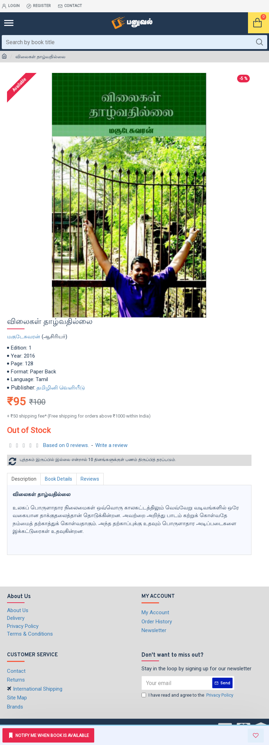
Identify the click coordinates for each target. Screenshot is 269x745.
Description (24, 479)
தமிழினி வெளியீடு (60, 387)
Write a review (111, 445)
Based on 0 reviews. (66, 445)
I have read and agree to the (188, 695)
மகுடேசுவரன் (23, 336)
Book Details (59, 479)
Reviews (90, 479)
